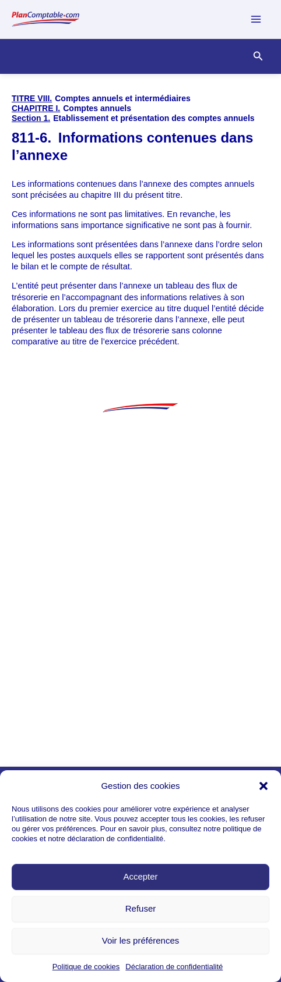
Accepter (140, 876)
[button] (263, 786)
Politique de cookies (86, 966)
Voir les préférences (141, 940)
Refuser (140, 908)
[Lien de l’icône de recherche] (258, 56)
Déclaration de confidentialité (174, 966)
